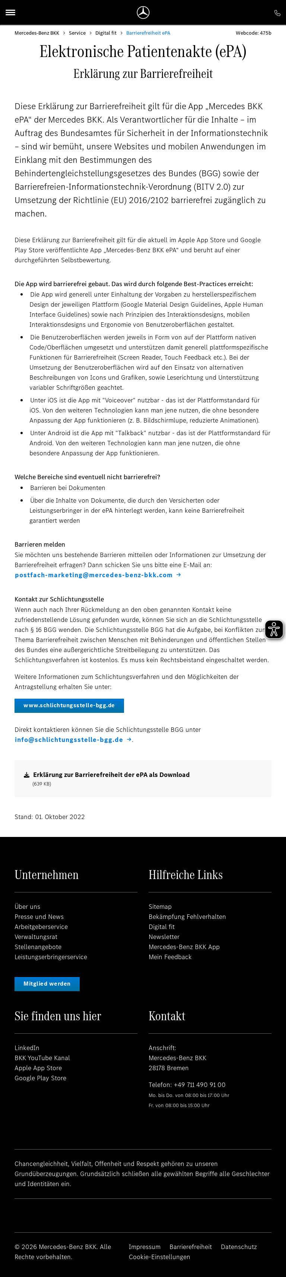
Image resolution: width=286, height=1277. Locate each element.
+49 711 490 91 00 (200, 1084)
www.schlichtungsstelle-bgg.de (69, 705)
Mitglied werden (47, 983)
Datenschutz (239, 1246)
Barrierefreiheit (190, 1246)
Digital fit (106, 33)
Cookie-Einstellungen (159, 1256)
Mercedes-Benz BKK (37, 33)
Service (77, 33)
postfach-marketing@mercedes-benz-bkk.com (94, 575)
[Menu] (10, 12)
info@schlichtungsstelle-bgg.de (69, 739)
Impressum (145, 1246)
